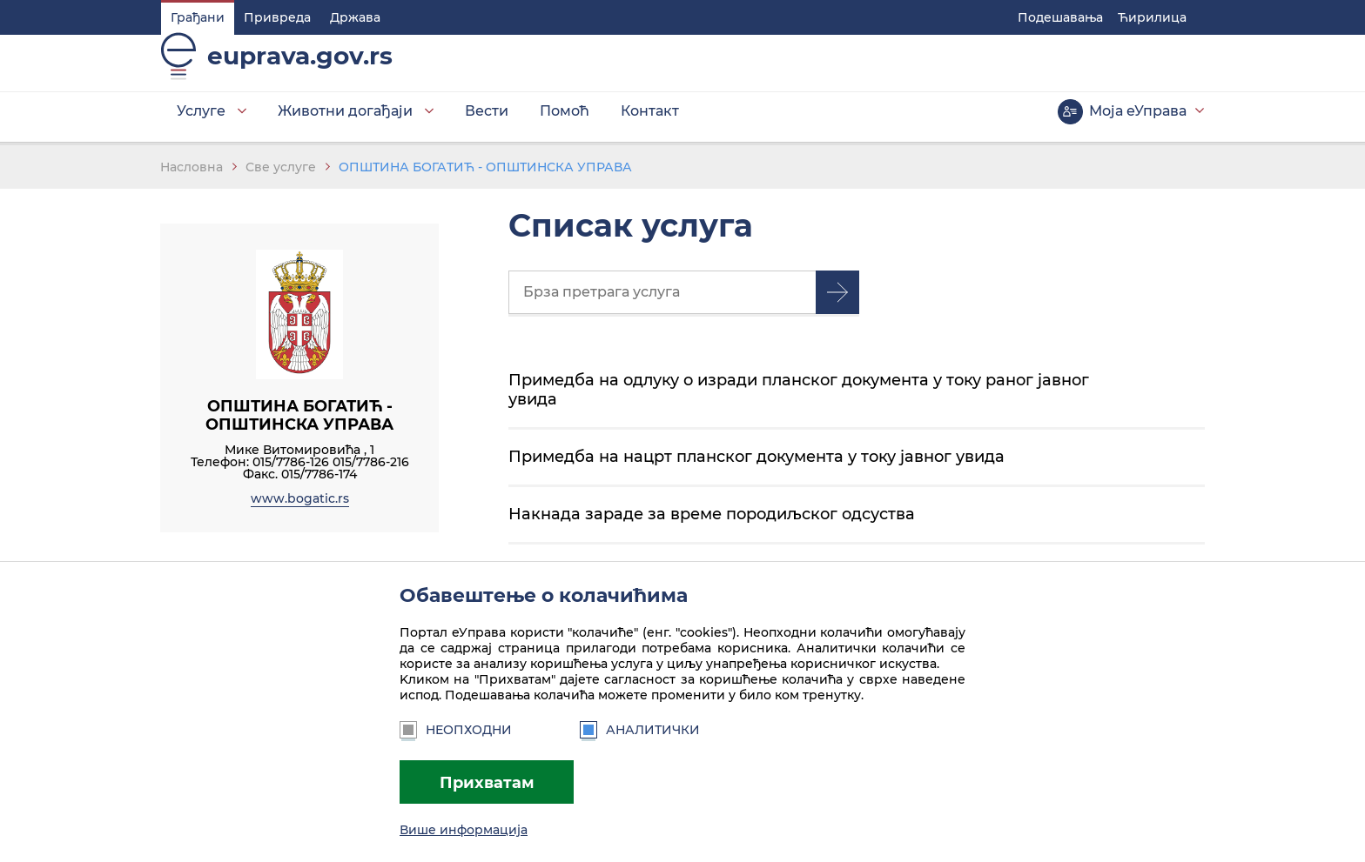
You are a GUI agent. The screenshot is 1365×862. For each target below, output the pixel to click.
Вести (486, 121)
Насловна (191, 171)
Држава (354, 17)
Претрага (837, 296)
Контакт (649, 121)
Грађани (197, 17)
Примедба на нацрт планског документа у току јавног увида (756, 460)
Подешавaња (1061, 17)
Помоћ (563, 121)
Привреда (276, 17)
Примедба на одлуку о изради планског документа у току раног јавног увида (798, 393)
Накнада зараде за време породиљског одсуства (711, 518)
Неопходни (456, 729)
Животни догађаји (344, 121)
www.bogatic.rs (300, 503)
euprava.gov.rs (299, 66)
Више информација (464, 830)
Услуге (200, 121)
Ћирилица (1153, 17)
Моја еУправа (1138, 121)
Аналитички (640, 729)
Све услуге (280, 171)
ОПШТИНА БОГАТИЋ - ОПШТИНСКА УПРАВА (485, 171)
